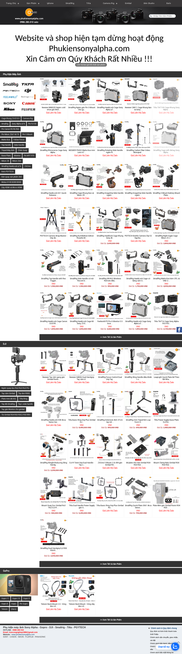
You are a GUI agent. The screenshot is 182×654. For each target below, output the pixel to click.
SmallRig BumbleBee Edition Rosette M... (82, 237)
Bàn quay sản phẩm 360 (12, 177)
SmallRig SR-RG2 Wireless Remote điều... (110, 280)
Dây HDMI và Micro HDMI (12, 187)
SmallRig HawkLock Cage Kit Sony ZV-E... (82, 322)
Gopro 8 (5, 604)
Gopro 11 (5, 598)
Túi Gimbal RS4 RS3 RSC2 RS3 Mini (16, 415)
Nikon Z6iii (16, 161)
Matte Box (6, 140)
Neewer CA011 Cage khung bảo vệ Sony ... (138, 108)
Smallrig (5, 124)
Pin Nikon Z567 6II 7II (10, 134)
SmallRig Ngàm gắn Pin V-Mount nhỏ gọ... (81, 108)
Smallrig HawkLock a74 (11, 166)
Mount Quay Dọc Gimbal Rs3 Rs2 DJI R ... (54, 506)
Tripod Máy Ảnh (8, 150)
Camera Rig (28, 118)
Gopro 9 (26, 598)
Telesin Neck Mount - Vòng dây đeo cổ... (82, 605)
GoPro (6, 571)
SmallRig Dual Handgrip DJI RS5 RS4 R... (53, 549)
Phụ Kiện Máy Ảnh (12, 74)
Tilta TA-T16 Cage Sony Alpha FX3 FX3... (166, 322)
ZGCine (27, 166)
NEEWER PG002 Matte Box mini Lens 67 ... (82, 151)
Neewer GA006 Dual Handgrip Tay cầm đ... (81, 378)
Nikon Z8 (5, 161)
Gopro (13, 604)
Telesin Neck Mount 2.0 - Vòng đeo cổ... (53, 605)
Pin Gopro (24, 604)
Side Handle (19, 145)
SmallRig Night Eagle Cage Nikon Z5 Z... (166, 237)
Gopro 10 (16, 598)
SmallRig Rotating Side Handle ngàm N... (110, 151)
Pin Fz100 (32, 124)
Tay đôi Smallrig (8, 404)
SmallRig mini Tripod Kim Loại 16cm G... (138, 421)
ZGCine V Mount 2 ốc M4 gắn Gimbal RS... (110, 464)
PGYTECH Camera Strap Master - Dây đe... (53, 237)
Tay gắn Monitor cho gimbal (13, 409)
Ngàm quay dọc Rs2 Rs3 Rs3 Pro (15, 388)
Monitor (17, 156)
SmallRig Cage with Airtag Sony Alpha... (166, 151)
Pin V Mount (27, 134)
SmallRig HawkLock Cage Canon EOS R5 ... (53, 322)
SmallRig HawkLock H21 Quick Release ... (53, 194)
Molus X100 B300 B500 (11, 182)
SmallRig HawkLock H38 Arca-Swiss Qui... (53, 421)
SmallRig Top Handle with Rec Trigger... (53, 280)
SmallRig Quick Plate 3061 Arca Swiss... (138, 506)
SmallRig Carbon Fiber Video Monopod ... (138, 151)
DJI (4, 344)
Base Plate (6, 156)
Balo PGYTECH (8, 171)
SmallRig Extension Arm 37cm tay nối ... (110, 421)
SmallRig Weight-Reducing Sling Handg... (53, 464)
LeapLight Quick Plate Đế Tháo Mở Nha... (166, 378)
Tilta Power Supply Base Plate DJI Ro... (166, 421)
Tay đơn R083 (24, 393)
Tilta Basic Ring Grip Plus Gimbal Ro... (110, 506)
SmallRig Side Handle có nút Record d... (82, 280)
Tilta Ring (23, 399)
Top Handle (6, 145)
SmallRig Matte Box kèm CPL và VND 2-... (166, 280)
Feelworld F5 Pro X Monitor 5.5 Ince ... (110, 322)
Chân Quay (22, 150)
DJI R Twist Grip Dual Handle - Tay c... (81, 464)
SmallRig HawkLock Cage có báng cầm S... (138, 280)
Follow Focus (18, 140)
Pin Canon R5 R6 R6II (10, 129)
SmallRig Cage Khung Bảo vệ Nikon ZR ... (82, 194)
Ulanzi (13, 609)
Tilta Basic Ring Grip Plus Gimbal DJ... (81, 421)
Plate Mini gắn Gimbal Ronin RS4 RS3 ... (166, 506)
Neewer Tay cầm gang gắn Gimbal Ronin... (53, 378)
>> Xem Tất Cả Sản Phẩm (110, 337)
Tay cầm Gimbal (8, 393)
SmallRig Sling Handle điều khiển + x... (138, 378)
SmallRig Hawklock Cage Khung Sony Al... (110, 237)
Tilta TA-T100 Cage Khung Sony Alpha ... (166, 108)
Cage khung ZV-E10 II (10, 118)
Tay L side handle (25, 404)
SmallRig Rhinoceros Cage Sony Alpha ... (53, 151)
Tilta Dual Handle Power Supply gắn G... (82, 506)
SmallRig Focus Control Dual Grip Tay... (110, 378)
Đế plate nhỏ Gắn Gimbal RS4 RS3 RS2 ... (138, 464)
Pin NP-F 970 (29, 156)
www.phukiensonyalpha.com (23, 635)
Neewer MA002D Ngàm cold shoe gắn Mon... (53, 108)
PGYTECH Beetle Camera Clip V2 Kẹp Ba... (138, 237)
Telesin (5, 609)
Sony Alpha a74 (18, 124)
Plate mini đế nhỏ (9, 399)
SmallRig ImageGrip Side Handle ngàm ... (110, 194)
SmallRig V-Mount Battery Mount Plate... (166, 194)
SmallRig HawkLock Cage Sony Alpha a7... (110, 108)
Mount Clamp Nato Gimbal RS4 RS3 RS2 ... (166, 464)
